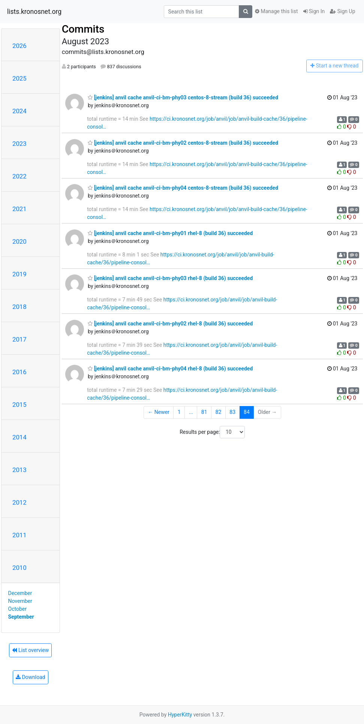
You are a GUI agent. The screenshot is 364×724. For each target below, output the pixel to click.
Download (30, 677)
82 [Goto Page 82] (219, 412)
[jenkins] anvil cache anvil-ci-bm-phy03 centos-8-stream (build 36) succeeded (183, 97)
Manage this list (276, 11)
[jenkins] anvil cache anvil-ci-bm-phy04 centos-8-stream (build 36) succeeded (183, 188)
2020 (19, 241)
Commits (83, 29)
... (191, 412)
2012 (19, 502)
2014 (19, 437)
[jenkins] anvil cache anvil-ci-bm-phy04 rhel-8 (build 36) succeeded (170, 369)
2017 (19, 339)
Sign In (314, 11)
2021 (19, 209)
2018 (19, 306)
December (20, 593)
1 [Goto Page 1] (179, 412)
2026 (19, 45)
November (20, 601)
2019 (19, 274)
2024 (19, 111)
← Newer (158, 412)
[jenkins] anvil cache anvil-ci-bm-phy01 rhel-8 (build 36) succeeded (170, 233)
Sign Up (342, 11)
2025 (19, 78)
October (17, 609)
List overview (30, 650)
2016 (19, 372)
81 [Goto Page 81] (204, 412)
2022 (19, 176)
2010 (19, 567)
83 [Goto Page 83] (232, 412)
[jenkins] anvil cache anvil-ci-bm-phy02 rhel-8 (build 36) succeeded (170, 324)
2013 (19, 470)
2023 (19, 143)
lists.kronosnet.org (34, 11)
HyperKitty (180, 715)
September (21, 617)
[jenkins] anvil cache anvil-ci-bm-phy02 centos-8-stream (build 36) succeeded (183, 143)
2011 (19, 535)
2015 (19, 404)
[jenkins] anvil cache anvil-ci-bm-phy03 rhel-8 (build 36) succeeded (170, 278)
